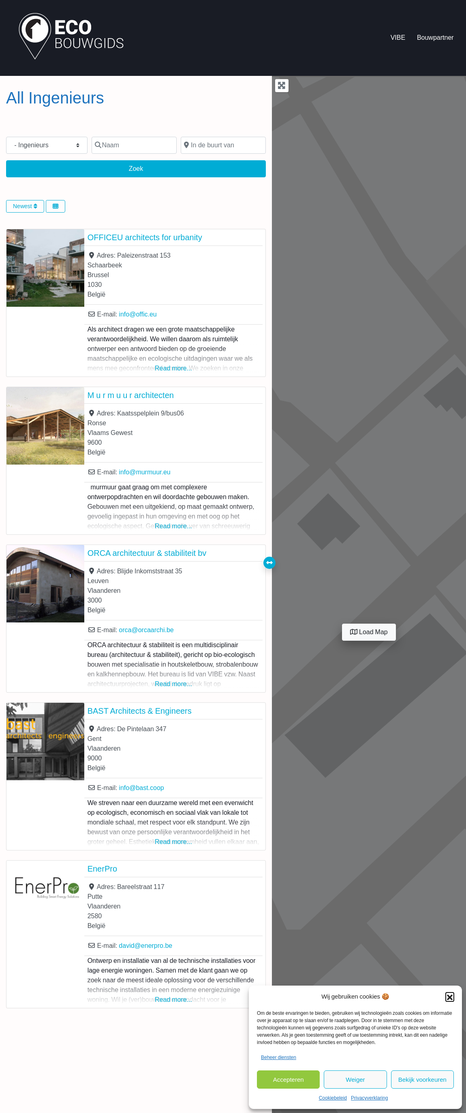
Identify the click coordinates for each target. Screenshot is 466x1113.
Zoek (143, 167)
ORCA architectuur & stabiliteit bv (147, 553)
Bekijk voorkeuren (422, 1079)
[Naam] (134, 145)
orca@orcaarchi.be (146, 629)
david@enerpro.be (145, 945)
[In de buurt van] (223, 145)
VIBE (398, 37)
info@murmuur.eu (144, 472)
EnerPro (102, 868)
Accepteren (288, 1079)
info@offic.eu (137, 314)
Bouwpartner (435, 37)
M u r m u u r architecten (131, 395)
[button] (450, 996)
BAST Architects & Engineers (140, 710)
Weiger (355, 1079)
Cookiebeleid (333, 1098)
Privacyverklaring (369, 1098)
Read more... (173, 368)
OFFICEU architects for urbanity (145, 237)
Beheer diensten (278, 1057)
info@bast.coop (141, 787)
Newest (25, 206)
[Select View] (55, 206)
